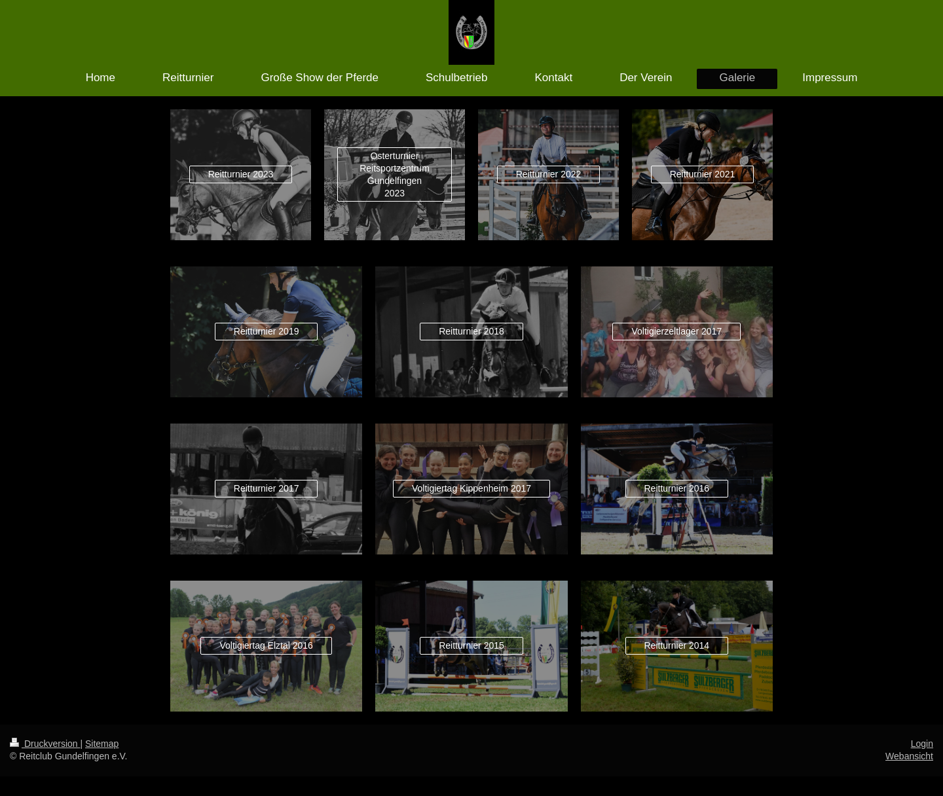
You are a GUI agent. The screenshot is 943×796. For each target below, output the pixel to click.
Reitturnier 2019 (266, 331)
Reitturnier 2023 (241, 174)
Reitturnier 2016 (677, 488)
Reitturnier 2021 (702, 174)
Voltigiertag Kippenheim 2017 (471, 488)
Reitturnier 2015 (471, 645)
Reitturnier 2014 (677, 645)
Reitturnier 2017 (266, 488)
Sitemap (102, 743)
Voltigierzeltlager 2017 (676, 331)
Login (922, 743)
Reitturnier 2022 (549, 174)
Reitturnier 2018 (471, 331)
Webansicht (909, 756)
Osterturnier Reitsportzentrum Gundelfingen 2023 (395, 174)
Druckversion (45, 743)
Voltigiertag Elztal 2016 (265, 645)
